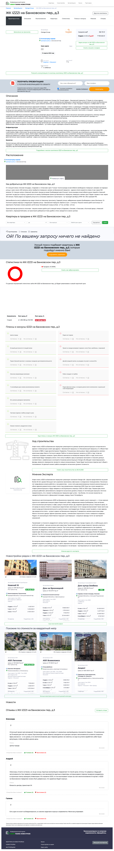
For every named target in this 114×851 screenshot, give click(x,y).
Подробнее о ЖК (28, 619)
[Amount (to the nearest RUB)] (36, 222)
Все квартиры (11, 222)
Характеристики (13, 18)
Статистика (66, 18)
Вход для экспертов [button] (100, 842)
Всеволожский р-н (48, 669)
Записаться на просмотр (22, 32)
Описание (27, 18)
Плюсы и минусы (80, 18)
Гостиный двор (45, 38)
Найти (105, 222)
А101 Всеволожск (51, 660)
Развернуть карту (58, 178)
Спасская (97, 593)
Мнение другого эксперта (70, 551)
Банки (80, 3)
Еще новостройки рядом (56, 623)
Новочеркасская (90, 674)
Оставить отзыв (101, 710)
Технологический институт (51, 594)
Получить (99, 89)
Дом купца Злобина (88, 586)
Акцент (81, 668)
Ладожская (81, 674)
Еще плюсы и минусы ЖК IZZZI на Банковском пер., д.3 (56, 436)
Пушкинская (22, 593)
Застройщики (72, 3)
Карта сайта (44, 847)
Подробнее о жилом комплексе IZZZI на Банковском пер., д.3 (57, 150)
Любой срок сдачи (76, 222)
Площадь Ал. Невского (85, 676)
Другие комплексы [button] (100, 13)
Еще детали (96, 222)
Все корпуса (53, 222)
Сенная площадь (88, 593)
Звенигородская (13, 593)
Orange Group (45, 32)
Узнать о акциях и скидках (91, 48)
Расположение (41, 18)
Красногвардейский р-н (85, 678)
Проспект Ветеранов (14, 668)
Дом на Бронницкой (53, 588)
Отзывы (103, 18)
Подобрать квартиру (57, 255)
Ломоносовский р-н (13, 670)
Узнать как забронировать (70, 270)
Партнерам (88, 3)
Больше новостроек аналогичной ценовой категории (55, 696)
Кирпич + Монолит (49, 62)
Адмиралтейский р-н (14, 595)
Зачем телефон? (82, 89)
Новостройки (61, 3)
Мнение (93, 18)
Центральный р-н (46, 40)
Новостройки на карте (47, 844)
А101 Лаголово (15, 660)
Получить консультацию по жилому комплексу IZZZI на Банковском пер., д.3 (57, 73)
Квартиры (51, 3)
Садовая (52, 38)
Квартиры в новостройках (15, 841)
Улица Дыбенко (47, 667)
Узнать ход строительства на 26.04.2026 (70, 470)
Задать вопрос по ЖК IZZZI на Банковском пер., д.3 (92, 43)
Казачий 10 (13, 585)
